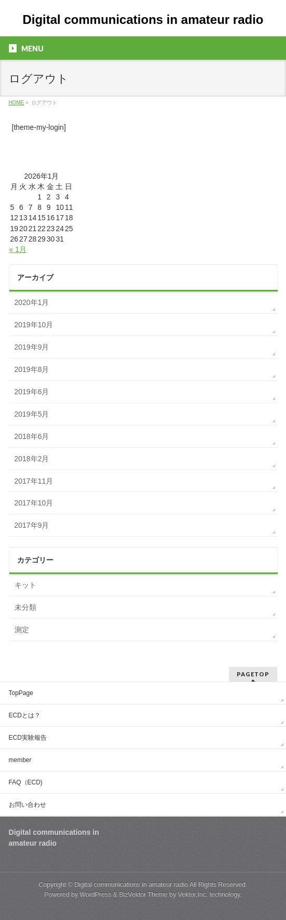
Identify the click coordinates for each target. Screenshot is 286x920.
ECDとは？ (24, 715)
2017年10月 (34, 503)
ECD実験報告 (28, 737)
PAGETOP (253, 674)
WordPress (96, 894)
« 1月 (17, 249)
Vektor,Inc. (193, 894)
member (20, 760)
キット (25, 585)
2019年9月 (32, 347)
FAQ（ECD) (26, 782)
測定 (22, 629)
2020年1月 (32, 302)
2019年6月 (32, 392)
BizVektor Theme (143, 894)
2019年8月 (32, 369)
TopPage (21, 693)
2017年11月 (34, 481)
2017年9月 (32, 525)
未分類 (25, 607)
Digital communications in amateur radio (142, 19)
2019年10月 (34, 325)
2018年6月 (32, 436)
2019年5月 (32, 414)
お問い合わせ (27, 804)
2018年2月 (32, 459)
